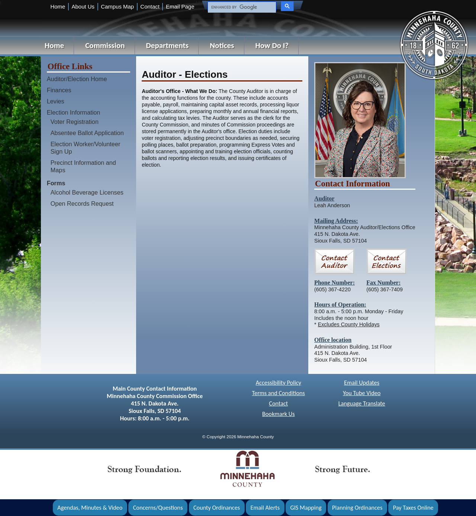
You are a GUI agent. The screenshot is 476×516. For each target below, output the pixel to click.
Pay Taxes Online (413, 507)
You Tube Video (361, 393)
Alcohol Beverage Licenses (87, 192)
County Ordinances (216, 507)
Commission (105, 45)
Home (57, 6)
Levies (55, 101)
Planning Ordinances (357, 507)
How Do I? (272, 45)
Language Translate (361, 403)
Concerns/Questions (158, 507)
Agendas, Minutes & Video (89, 507)
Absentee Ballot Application (87, 132)
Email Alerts (265, 507)
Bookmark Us (278, 413)
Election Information (73, 112)
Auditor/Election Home (77, 79)
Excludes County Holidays (349, 324)
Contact (149, 6)
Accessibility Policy (278, 382)
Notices (222, 45)
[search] (241, 7)
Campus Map (117, 6)
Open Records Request (82, 203)
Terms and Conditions (278, 393)
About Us (83, 6)
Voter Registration (75, 121)
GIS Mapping (306, 507)
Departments (167, 45)
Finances (59, 90)
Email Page (180, 6)
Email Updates (361, 382)
